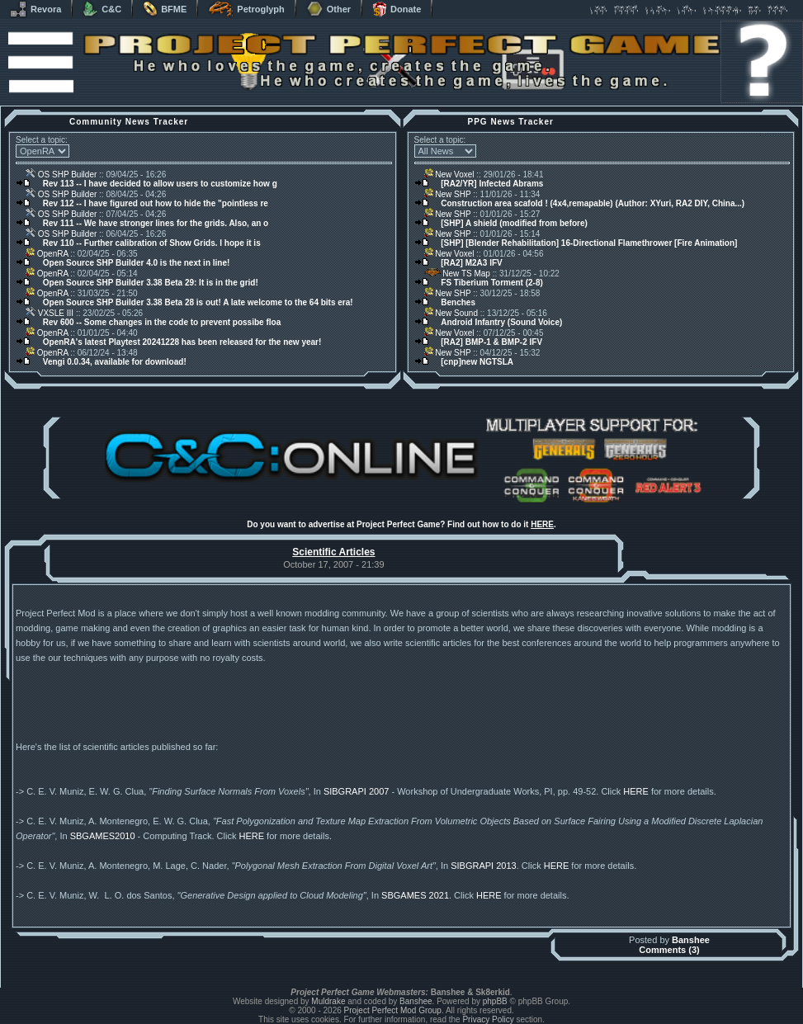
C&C (102, 9)
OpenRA (47, 253)
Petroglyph (246, 9)
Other (328, 9)
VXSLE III (49, 313)
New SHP (447, 194)
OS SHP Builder (61, 174)
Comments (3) (669, 950)
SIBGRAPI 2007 (357, 791)
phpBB (495, 1001)
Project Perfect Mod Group (393, 1010)
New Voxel (449, 174)
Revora (35, 9)
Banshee (691, 940)
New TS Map (457, 273)
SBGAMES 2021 (415, 895)
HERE (542, 524)
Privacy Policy (487, 1019)
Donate (396, 9)
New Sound (451, 313)
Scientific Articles (333, 552)
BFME (165, 9)
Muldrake (328, 1001)
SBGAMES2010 (102, 836)
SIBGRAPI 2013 (484, 866)
